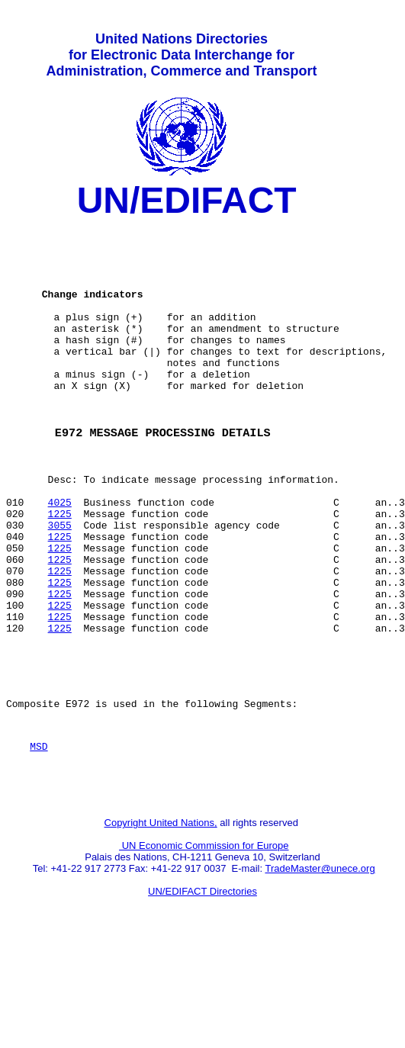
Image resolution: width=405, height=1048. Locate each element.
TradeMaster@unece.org (319, 968)
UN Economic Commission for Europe (204, 945)
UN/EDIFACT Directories (202, 991)
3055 (60, 583)
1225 (60, 570)
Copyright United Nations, (160, 922)
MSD (38, 839)
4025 (60, 556)
